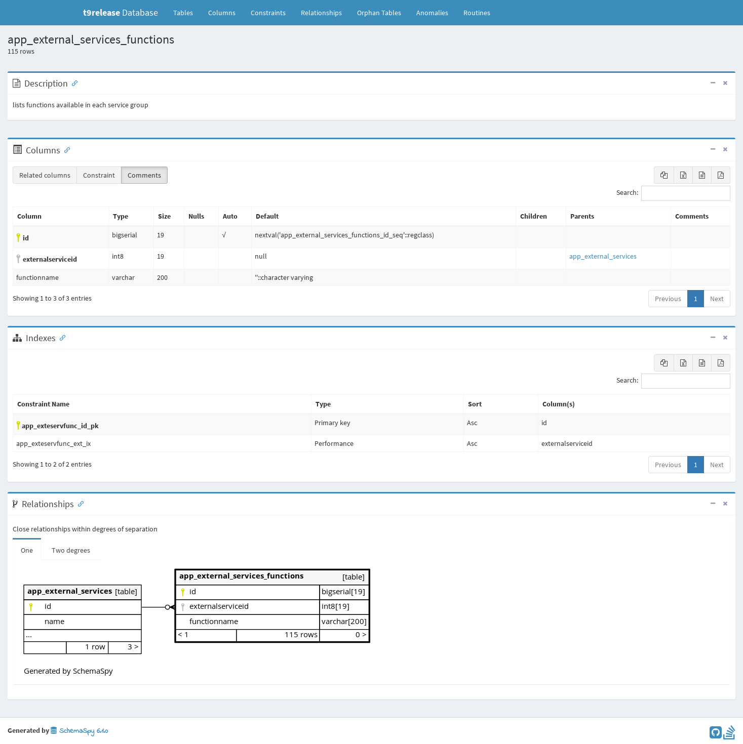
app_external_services (603, 256)
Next (717, 298)
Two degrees (71, 550)
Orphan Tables (379, 12)
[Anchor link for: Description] (72, 82)
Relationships (321, 12)
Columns (222, 12)
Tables (187, 12)
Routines (476, 12)
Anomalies (432, 12)
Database (120, 12)
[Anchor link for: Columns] (64, 149)
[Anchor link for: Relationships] (78, 503)
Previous (668, 298)
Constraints (268, 12)
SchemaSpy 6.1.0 (79, 731)
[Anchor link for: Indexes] (60, 337)
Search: (673, 193)
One (27, 550)
